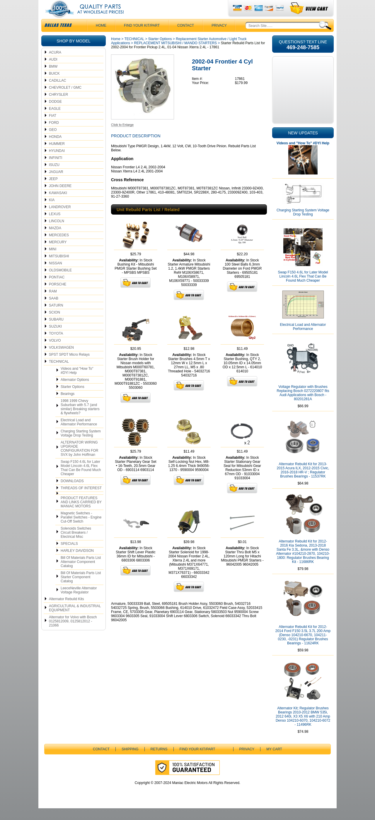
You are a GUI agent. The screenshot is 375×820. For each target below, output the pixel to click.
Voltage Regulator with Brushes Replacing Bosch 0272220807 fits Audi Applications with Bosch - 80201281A (303, 404)
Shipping (130, 761)
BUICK (54, 85)
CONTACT (185, 37)
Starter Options (72, 398)
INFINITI (55, 169)
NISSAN (55, 275)
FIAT (52, 127)
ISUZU (54, 176)
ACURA (55, 64)
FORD (54, 134)
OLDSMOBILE (60, 282)
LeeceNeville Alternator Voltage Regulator (79, 602)
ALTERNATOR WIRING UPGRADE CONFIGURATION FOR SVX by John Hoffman (79, 460)
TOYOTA (56, 345)
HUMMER (57, 155)
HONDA (55, 148)
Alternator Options (75, 391)
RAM (53, 303)
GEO (53, 141)
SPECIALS (69, 555)
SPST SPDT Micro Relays (69, 366)
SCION (54, 324)
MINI (52, 261)
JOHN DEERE (60, 198)
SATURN (56, 317)
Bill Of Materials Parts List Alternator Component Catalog (81, 573)
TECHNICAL (59, 373)
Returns (159, 761)
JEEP (53, 191)
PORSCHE (57, 296)
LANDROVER (60, 219)
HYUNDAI (57, 162)
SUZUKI (55, 338)
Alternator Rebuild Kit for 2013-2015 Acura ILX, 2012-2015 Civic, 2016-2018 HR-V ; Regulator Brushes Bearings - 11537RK (303, 482)
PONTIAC (56, 289)
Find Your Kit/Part (142, 37)
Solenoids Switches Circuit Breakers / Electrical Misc (76, 544)
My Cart (274, 761)
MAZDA (55, 240)
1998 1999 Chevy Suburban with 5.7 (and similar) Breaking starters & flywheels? (80, 418)
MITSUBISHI (59, 268)
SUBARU (56, 331)
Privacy (219, 37)
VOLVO (55, 352)
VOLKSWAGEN (61, 359)
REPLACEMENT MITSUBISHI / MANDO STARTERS (175, 55)
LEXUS (54, 226)
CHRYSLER (58, 106)
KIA (51, 212)
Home (115, 51)
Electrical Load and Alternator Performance (79, 434)
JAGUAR (56, 184)
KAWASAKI (58, 205)
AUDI (53, 71)
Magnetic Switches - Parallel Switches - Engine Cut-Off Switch (81, 529)
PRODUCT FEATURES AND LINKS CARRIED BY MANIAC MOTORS (81, 514)
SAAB (53, 310)
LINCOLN (56, 233)
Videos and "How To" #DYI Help (77, 382)
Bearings (67, 405)
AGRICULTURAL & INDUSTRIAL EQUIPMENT (75, 620)
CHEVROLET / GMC (65, 99)
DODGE (55, 113)
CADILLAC (57, 92)
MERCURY (58, 254)
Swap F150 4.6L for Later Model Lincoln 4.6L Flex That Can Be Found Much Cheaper (81, 479)
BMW (53, 78)
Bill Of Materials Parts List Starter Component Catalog (81, 589)
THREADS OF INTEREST (81, 500)
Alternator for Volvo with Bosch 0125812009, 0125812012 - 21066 (73, 633)
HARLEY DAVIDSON (77, 562)
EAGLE (55, 120)
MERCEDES (59, 247)
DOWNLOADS (72, 493)
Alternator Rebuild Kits (66, 611)
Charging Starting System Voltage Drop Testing (81, 445)
